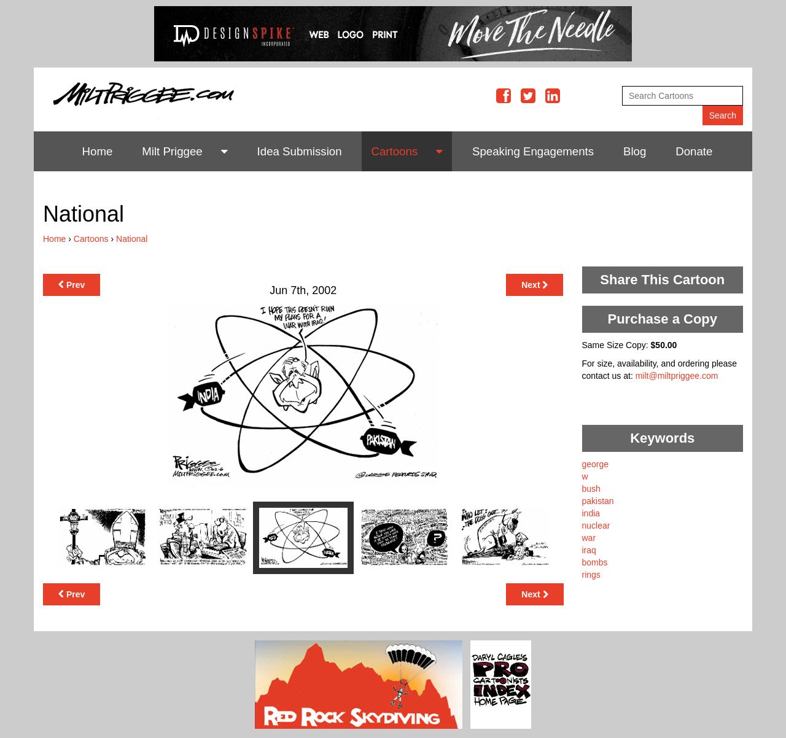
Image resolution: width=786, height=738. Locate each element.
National (131, 239)
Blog (634, 151)
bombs (595, 562)
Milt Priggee (172, 151)
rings (591, 575)
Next (534, 285)
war (589, 538)
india (591, 513)
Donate (693, 151)
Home (97, 151)
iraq (589, 550)
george (595, 464)
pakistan (598, 501)
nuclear (596, 525)
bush (591, 489)
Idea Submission (299, 151)
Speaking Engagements (533, 151)
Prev (71, 285)
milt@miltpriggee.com (677, 376)
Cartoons (394, 151)
